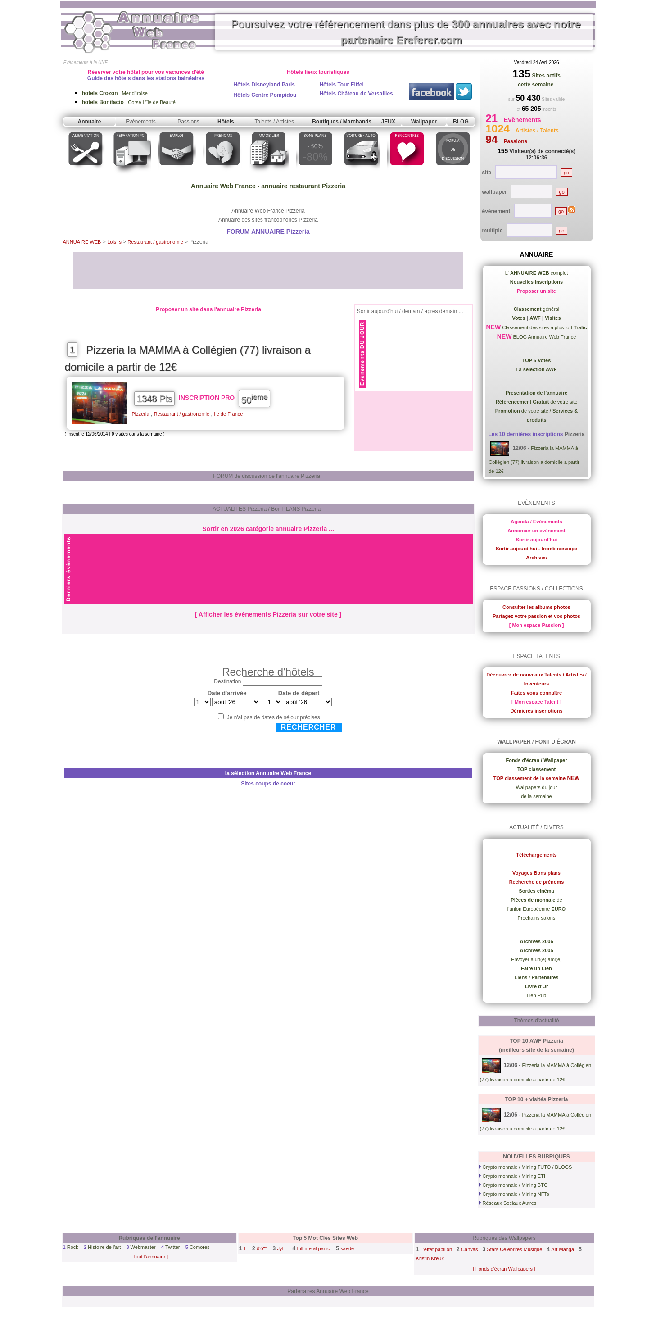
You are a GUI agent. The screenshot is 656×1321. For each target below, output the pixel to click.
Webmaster (143, 1247)
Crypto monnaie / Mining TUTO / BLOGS (525, 1167)
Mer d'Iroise (115, 93)
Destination (227, 681)
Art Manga (562, 1249)
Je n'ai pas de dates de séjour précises (273, 717)
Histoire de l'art (104, 1247)
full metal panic (313, 1248)
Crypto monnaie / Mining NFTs (514, 1194)
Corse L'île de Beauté (129, 102)
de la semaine (536, 796)
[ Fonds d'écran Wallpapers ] (504, 1268)
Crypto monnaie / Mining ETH (513, 1176)
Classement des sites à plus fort (544, 327)
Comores (200, 1247)
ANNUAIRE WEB (82, 242)
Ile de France (228, 414)
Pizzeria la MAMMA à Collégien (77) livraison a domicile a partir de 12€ (534, 459)
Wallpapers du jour (536, 787)
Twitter (172, 1247)
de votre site (537, 401)
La (536, 369)
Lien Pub (536, 995)
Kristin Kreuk (430, 1258)
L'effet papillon (436, 1249)
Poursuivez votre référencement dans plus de (405, 32)
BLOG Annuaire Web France (543, 337)
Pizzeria (140, 414)
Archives (536, 557)
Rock (72, 1247)
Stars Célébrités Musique (514, 1249)
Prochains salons (537, 918)
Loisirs (115, 242)
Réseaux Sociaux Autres (508, 1203)
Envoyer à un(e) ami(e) (536, 959)
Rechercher (308, 727)
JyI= (281, 1248)
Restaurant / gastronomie (156, 242)
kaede (347, 1248)
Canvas (469, 1249)
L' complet (536, 273)
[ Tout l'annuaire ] (149, 1256)
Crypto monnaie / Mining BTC (513, 1185)
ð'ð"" (262, 1248)
